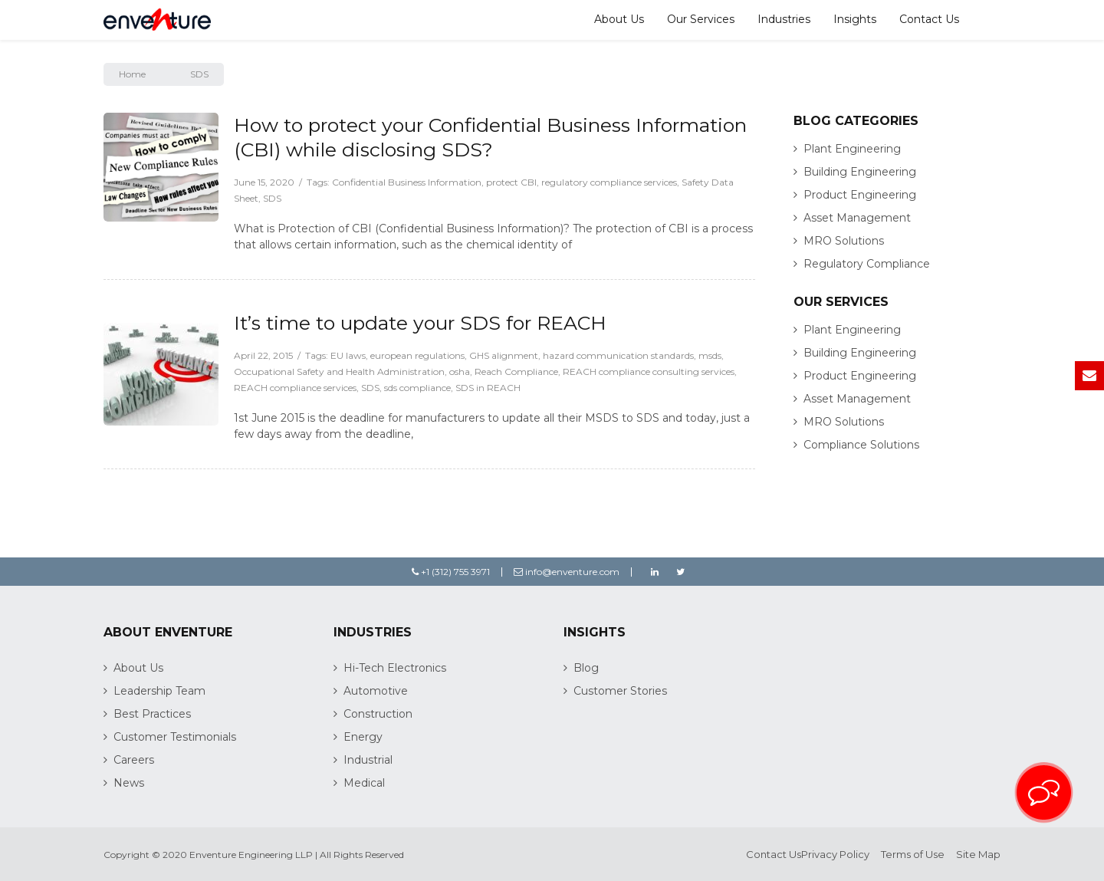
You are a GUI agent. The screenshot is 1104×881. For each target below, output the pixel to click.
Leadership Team (159, 691)
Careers (133, 760)
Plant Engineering (852, 149)
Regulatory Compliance (866, 264)
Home (132, 74)
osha (459, 371)
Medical (364, 783)
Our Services (700, 19)
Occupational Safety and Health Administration (339, 371)
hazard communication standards (618, 355)
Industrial (368, 760)
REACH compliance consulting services (648, 371)
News (128, 783)
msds (709, 355)
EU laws (348, 355)
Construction (377, 714)
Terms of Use (913, 854)
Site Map (978, 854)
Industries (783, 19)
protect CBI (511, 182)
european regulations (417, 355)
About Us (619, 19)
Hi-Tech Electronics (394, 668)
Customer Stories (620, 691)
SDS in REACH (488, 387)
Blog (586, 668)
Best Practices (152, 714)
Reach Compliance (516, 371)
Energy (363, 737)
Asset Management (857, 218)
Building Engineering (859, 172)
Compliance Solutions (861, 445)
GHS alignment (503, 355)
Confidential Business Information (406, 182)
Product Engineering (859, 195)
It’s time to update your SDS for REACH (420, 322)
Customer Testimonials (174, 737)
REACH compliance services (295, 387)
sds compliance (417, 387)
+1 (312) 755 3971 (451, 571)
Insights (854, 19)
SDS (272, 198)
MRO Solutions (843, 241)
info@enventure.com (566, 571)
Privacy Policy (835, 854)
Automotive (375, 691)
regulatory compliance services (609, 182)
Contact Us (929, 19)
